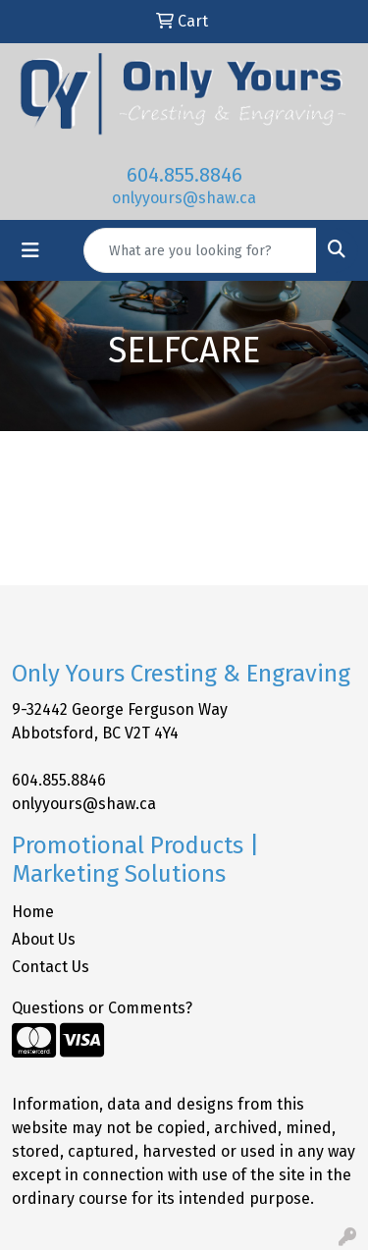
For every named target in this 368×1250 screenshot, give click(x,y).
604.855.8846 (184, 175)
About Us (44, 939)
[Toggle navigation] (30, 250)
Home (33, 911)
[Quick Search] (200, 250)
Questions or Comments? (102, 1008)
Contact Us (50, 966)
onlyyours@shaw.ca (184, 198)
